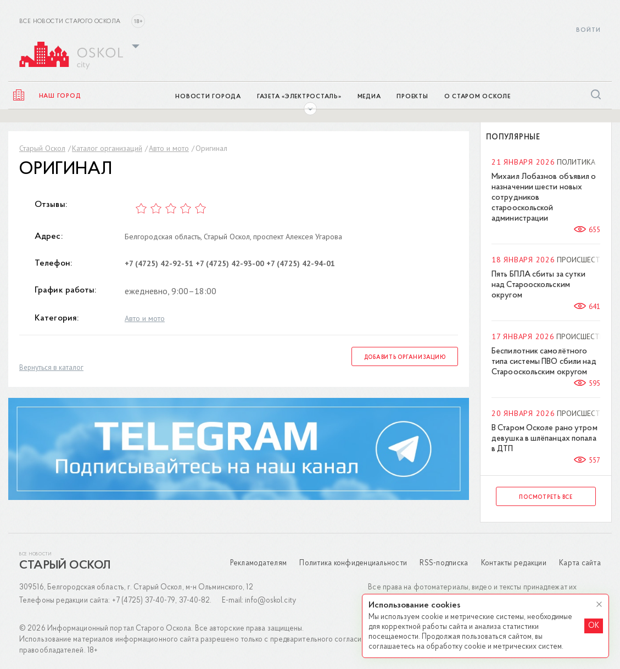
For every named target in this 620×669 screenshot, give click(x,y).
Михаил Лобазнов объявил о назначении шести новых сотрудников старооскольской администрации (543, 198)
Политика (576, 162)
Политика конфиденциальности (353, 563)
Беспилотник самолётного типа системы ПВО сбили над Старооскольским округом (543, 361)
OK (593, 626)
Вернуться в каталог (51, 367)
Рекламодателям (258, 563)
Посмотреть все (546, 497)
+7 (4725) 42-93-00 (230, 263)
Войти (588, 30)
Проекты (412, 97)
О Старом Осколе (477, 97)
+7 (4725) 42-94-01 (300, 263)
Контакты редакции (513, 563)
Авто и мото (169, 148)
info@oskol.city (270, 601)
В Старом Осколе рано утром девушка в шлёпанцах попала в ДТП (544, 438)
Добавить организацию (405, 358)
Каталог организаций (107, 148)
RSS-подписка (444, 563)
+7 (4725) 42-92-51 (159, 263)
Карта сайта (580, 563)
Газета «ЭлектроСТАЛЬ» (299, 97)
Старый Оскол (42, 148)
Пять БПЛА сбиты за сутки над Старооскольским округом (538, 285)
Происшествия (585, 260)
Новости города (208, 97)
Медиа (369, 97)
